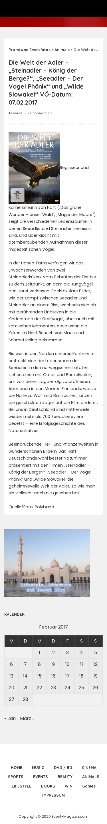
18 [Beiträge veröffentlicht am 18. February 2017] (81, 676)
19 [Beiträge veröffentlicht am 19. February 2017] (96, 676)
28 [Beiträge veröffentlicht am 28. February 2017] (25, 699)
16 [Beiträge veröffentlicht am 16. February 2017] (53, 676)
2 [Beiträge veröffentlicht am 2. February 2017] (53, 652)
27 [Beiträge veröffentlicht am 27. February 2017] (11, 699)
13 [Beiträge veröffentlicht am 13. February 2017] (11, 676)
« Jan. (10, 718)
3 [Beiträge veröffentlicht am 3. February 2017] (67, 652)
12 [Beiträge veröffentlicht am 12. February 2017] (96, 664)
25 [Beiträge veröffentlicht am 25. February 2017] (81, 687)
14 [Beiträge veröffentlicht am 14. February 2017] (25, 676)
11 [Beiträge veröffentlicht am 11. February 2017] (81, 664)
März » (27, 718)
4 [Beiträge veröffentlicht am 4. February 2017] (81, 652)
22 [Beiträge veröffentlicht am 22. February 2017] (39, 687)
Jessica (15, 113)
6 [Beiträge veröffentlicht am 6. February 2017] (11, 664)
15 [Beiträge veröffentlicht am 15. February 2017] (39, 676)
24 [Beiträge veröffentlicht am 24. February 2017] (67, 687)
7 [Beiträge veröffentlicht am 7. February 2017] (25, 664)
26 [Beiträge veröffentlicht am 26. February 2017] (95, 687)
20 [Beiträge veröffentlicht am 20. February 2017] (11, 687)
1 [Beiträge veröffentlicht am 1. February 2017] (39, 652)
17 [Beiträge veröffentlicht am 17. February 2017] (67, 676)
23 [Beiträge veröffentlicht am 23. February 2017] (53, 687)
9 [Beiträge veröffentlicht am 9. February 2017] (53, 664)
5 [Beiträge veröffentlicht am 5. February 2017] (95, 652)
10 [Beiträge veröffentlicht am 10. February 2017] (67, 664)
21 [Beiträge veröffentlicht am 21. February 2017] (25, 687)
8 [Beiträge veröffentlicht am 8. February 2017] (39, 664)
